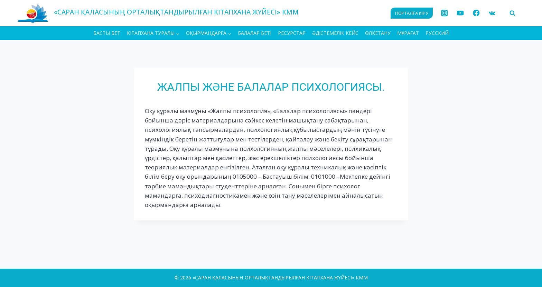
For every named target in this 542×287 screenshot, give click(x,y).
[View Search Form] (512, 13)
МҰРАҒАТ (408, 33)
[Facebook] (476, 13)
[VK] (492, 13)
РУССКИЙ (437, 33)
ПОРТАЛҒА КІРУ (411, 13)
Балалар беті (254, 33)
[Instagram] (444, 13)
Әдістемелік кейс (335, 33)
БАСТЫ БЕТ (106, 33)
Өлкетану (378, 33)
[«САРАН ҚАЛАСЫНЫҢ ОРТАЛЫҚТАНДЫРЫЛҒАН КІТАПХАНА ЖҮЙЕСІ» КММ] (158, 12)
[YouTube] (460, 13)
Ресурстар (292, 33)
